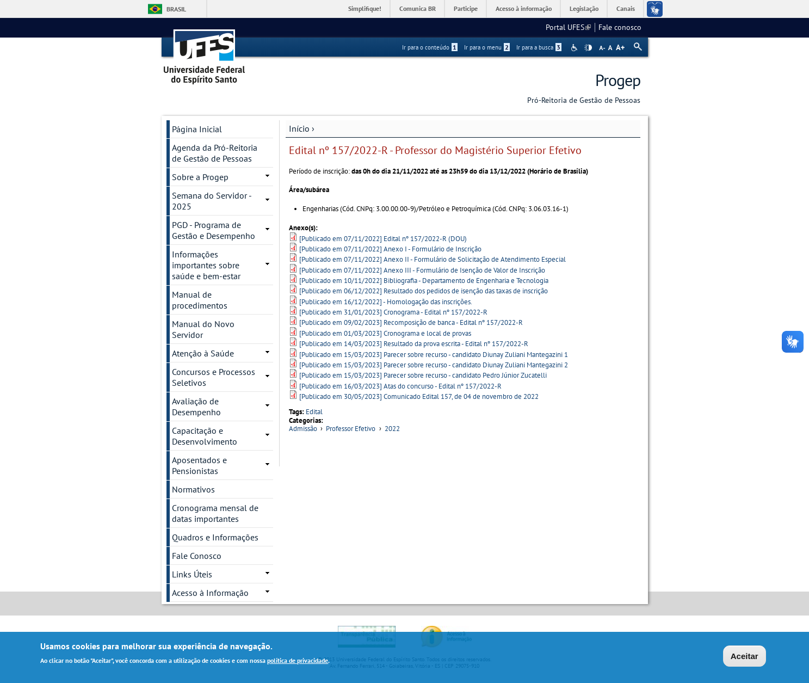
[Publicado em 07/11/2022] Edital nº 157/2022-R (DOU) (383, 238)
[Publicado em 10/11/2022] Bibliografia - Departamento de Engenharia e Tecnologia (423, 280)
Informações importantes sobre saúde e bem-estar (206, 265)
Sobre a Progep (200, 176)
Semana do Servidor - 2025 (212, 201)
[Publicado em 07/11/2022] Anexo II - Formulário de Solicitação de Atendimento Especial (432, 259)
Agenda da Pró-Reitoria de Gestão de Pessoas (214, 153)
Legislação (584, 8)
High (588, 48)
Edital (314, 411)
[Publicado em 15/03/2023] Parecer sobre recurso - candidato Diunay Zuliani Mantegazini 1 (433, 354)
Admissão (303, 428)
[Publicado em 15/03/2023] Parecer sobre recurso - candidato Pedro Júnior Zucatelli (423, 375)
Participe (466, 8)
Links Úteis (192, 574)
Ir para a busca (538, 47)
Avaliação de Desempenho (196, 406)
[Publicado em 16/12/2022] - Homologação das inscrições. (385, 301)
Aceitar (744, 656)
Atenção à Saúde (203, 353)
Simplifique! (364, 8)
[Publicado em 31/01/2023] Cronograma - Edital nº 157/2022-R (393, 312)
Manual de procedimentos (199, 300)
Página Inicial (197, 129)
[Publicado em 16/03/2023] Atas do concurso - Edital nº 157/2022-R (400, 386)
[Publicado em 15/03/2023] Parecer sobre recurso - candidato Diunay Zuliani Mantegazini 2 (433, 365)
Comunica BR (417, 8)
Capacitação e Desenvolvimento (204, 436)
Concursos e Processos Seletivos (213, 377)
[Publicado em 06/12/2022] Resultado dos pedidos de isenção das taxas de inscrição (423, 291)
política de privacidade (297, 661)
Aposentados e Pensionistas (199, 465)
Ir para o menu (487, 47)
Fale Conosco (196, 555)
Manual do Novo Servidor (203, 329)
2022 (392, 428)
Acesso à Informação (210, 592)
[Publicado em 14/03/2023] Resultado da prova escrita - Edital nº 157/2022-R (413, 343)
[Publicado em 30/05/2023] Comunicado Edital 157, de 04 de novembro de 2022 (419, 396)
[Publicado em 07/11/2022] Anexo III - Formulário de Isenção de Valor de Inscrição (422, 270)
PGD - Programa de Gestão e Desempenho (213, 230)
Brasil (176, 9)
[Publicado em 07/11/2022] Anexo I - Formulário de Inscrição (390, 249)
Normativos (193, 489)
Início (299, 128)
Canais (625, 8)
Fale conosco (619, 27)
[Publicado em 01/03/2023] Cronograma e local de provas (385, 333)
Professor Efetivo (350, 428)
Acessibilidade (575, 47)
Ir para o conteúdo (430, 47)
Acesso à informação (524, 8)
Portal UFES (568, 27)
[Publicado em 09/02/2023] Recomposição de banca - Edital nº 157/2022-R (411, 322)
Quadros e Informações (215, 537)
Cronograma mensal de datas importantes (215, 513)
